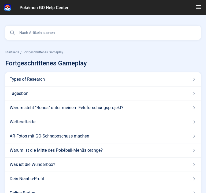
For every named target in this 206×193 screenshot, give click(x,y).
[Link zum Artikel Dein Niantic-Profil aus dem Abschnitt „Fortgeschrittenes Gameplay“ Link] (103, 179)
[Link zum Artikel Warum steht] (103, 108)
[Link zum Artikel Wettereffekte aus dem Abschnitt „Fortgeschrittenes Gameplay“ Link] (103, 122)
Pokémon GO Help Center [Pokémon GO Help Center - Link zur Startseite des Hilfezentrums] (44, 7)
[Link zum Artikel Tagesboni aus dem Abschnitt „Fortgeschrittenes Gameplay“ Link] (103, 93)
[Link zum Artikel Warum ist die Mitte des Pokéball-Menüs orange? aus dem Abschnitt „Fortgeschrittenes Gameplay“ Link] (103, 150)
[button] (198, 8)
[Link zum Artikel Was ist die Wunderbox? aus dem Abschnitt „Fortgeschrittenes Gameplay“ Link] (103, 164)
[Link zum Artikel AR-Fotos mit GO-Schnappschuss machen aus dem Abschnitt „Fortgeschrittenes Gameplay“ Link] (103, 136)
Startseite (12, 52)
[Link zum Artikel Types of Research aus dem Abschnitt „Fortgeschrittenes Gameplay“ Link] (103, 79)
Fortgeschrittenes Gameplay (43, 52)
